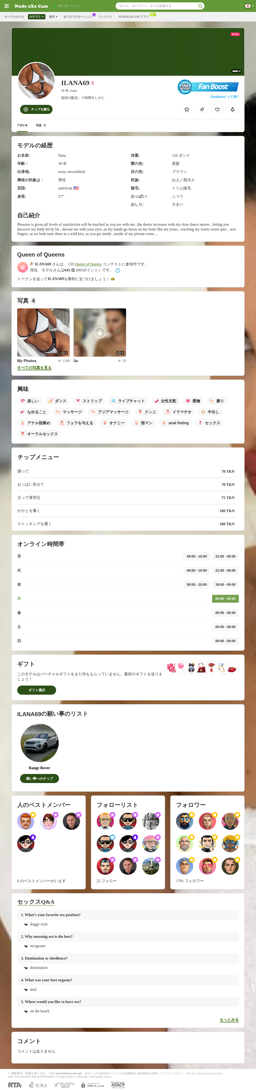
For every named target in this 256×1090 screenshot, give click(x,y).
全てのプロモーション (79, 16)
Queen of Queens (88, 264)
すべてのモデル (14, 16)
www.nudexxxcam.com (68, 1073)
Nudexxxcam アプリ (134, 16)
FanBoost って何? (224, 97)
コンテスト (105, 16)
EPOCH (131, 1073)
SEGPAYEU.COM (146, 1073)
